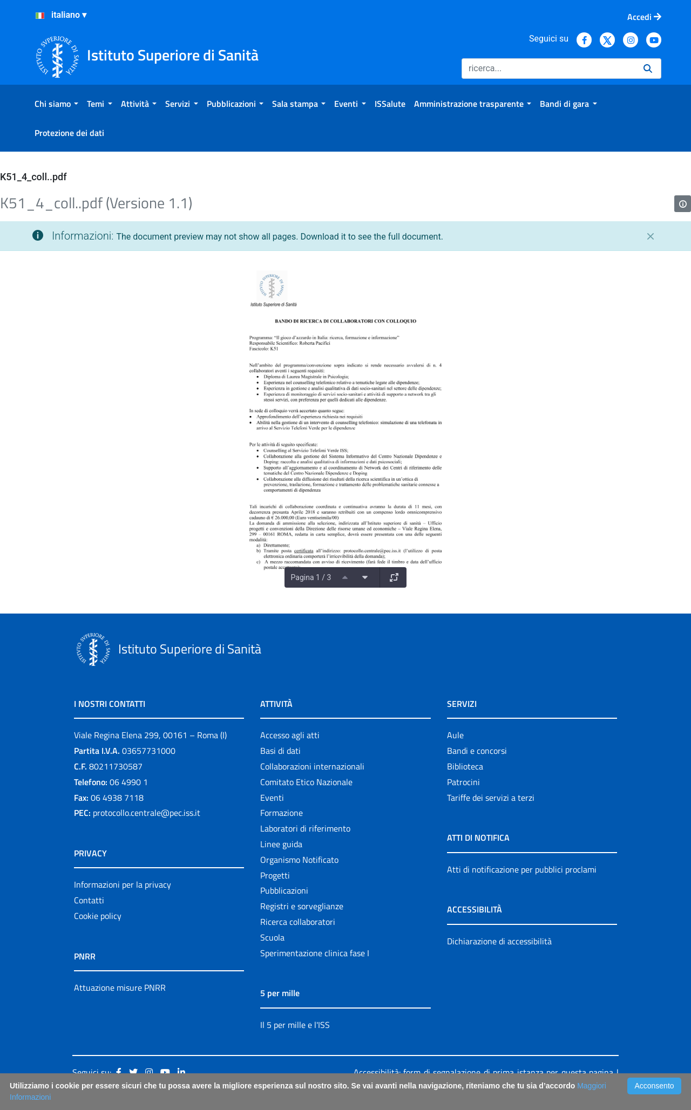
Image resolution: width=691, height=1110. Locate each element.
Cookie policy (97, 915)
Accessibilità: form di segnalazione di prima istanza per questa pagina (483, 1072)
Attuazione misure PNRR (120, 987)
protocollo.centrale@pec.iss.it (146, 812)
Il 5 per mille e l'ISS (295, 1024)
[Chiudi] (650, 236)
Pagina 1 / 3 (311, 577)
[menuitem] (56, 103)
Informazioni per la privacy (122, 884)
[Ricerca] (548, 68)
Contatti (89, 900)
